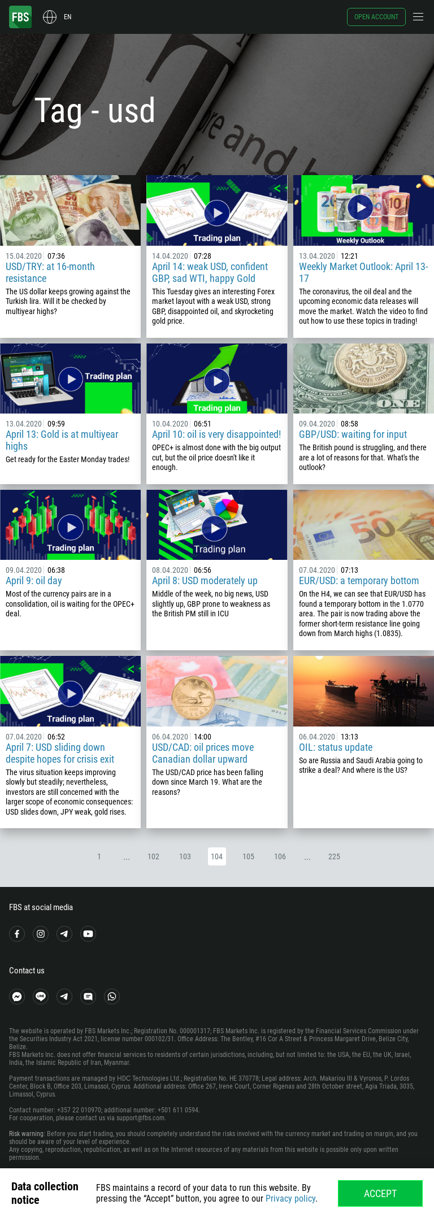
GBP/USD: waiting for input (353, 434)
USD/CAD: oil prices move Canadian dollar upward (203, 753)
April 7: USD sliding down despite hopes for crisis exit (60, 753)
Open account (376, 17)
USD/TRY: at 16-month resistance (50, 272)
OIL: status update (335, 747)
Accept (380, 1193)
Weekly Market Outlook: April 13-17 (363, 272)
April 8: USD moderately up (205, 580)
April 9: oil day (34, 580)
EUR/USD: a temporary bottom (359, 580)
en (67, 17)
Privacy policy (290, 1198)
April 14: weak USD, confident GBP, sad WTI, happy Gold (210, 272)
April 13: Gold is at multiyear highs (62, 440)
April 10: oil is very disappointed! (216, 434)
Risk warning (26, 1134)
